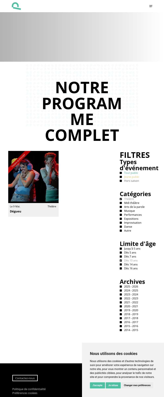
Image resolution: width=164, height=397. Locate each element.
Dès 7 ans (129, 256)
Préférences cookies (24, 393)
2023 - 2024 (130, 294)
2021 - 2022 (130, 302)
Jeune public (131, 177)
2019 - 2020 (130, 310)
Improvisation (132, 222)
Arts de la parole (134, 207)
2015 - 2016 (130, 326)
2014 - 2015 (130, 330)
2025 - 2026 (130, 286)
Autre (127, 230)
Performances (132, 215)
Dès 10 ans (130, 260)
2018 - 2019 (130, 314)
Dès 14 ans (130, 264)
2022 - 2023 (130, 298)
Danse (127, 226)
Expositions (130, 219)
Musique (129, 211)
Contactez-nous (25, 378)
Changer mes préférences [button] (137, 385)
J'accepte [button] (97, 385)
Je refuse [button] (113, 385)
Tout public (130, 173)
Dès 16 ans (130, 268)
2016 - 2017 (130, 322)
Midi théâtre (131, 203)
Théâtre (128, 199)
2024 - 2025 (130, 290)
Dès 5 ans (129, 252)
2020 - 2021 (130, 306)
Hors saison (131, 181)
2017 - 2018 (130, 318)
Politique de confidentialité (29, 389)
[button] (151, 6)
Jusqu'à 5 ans (131, 248)
